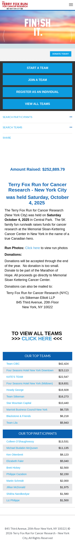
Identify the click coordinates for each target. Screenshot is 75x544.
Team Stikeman (15, 396)
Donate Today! (60, 54)
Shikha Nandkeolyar (17, 493)
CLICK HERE (37, 338)
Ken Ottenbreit (14, 454)
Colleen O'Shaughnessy (20, 441)
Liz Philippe (13, 500)
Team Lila (11, 422)
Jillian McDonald (15, 487)
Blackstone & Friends (18, 416)
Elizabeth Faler (15, 461)
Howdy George (15, 389)
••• (70, 117)
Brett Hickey (13, 467)
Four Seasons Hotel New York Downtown (29, 370)
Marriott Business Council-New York (26, 409)
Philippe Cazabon (16, 474)
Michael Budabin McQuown (22, 447)
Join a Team (37, 79)
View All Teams (37, 103)
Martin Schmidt (15, 480)
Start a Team (37, 67)
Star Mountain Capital (18, 403)
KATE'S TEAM (14, 376)
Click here (32, 248)
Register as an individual (37, 91)
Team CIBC (13, 363)
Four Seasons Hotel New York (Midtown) (29, 383)
